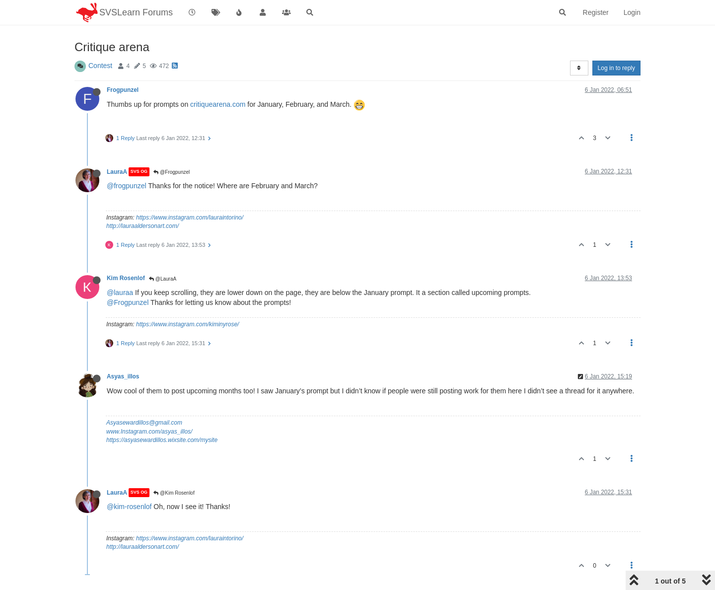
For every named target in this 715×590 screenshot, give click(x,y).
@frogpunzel (126, 186)
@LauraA (162, 279)
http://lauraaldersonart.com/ (142, 225)
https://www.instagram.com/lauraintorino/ (189, 217)
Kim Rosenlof (126, 278)
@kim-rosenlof (129, 507)
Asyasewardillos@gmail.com (144, 422)
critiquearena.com (217, 104)
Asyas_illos (123, 376)
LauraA (117, 171)
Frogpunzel (123, 89)
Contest (100, 66)
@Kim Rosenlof (173, 493)
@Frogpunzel (171, 172)
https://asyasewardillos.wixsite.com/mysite (161, 440)
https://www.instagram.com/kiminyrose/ (187, 324)
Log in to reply (616, 68)
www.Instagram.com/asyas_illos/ (149, 431)
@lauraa (120, 292)
